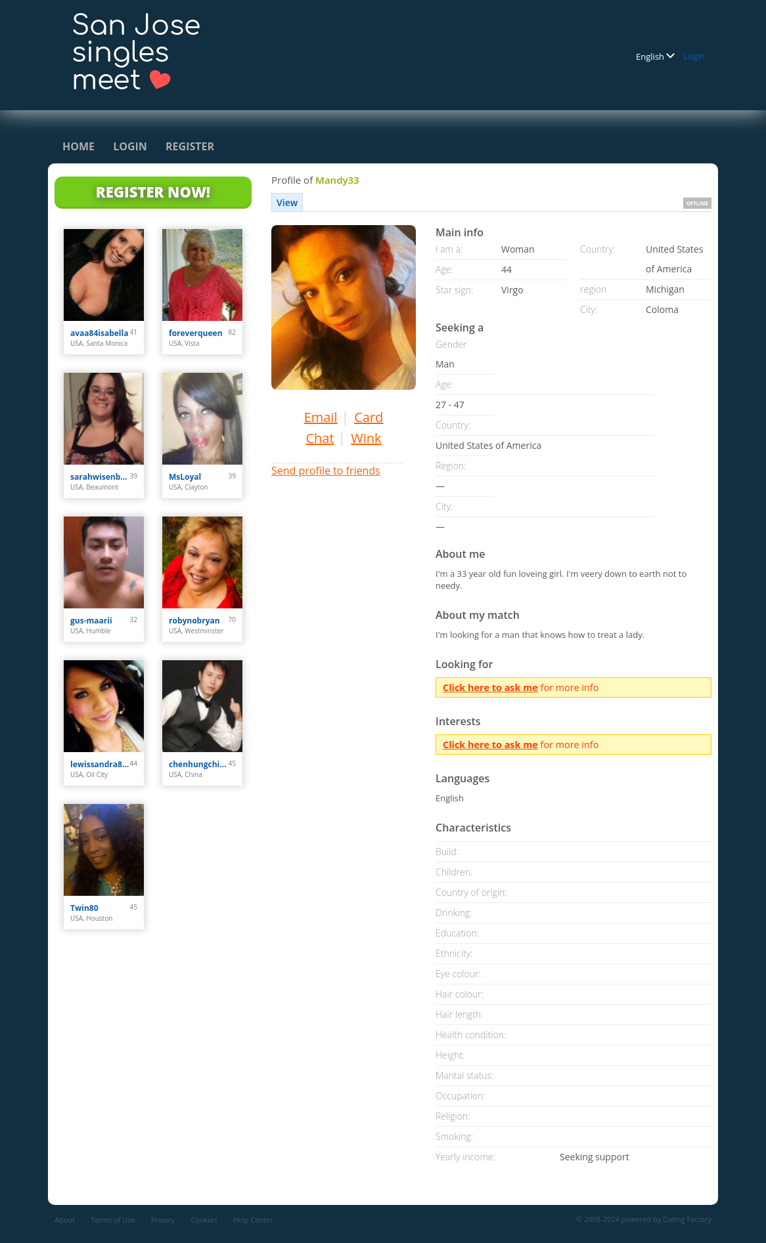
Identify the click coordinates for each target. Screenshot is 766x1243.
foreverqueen (196, 333)
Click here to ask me (490, 687)
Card (368, 417)
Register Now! (153, 191)
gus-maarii (91, 620)
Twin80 (84, 908)
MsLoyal (185, 476)
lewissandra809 (100, 764)
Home (78, 146)
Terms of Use (113, 1220)
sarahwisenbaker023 (100, 476)
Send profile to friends (325, 470)
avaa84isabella (99, 333)
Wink (366, 438)
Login (694, 56)
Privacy (163, 1220)
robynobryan (194, 620)
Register (190, 146)
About (65, 1220)
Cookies (204, 1220)
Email (321, 417)
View (287, 202)
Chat (319, 438)
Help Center (253, 1220)
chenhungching (199, 764)
